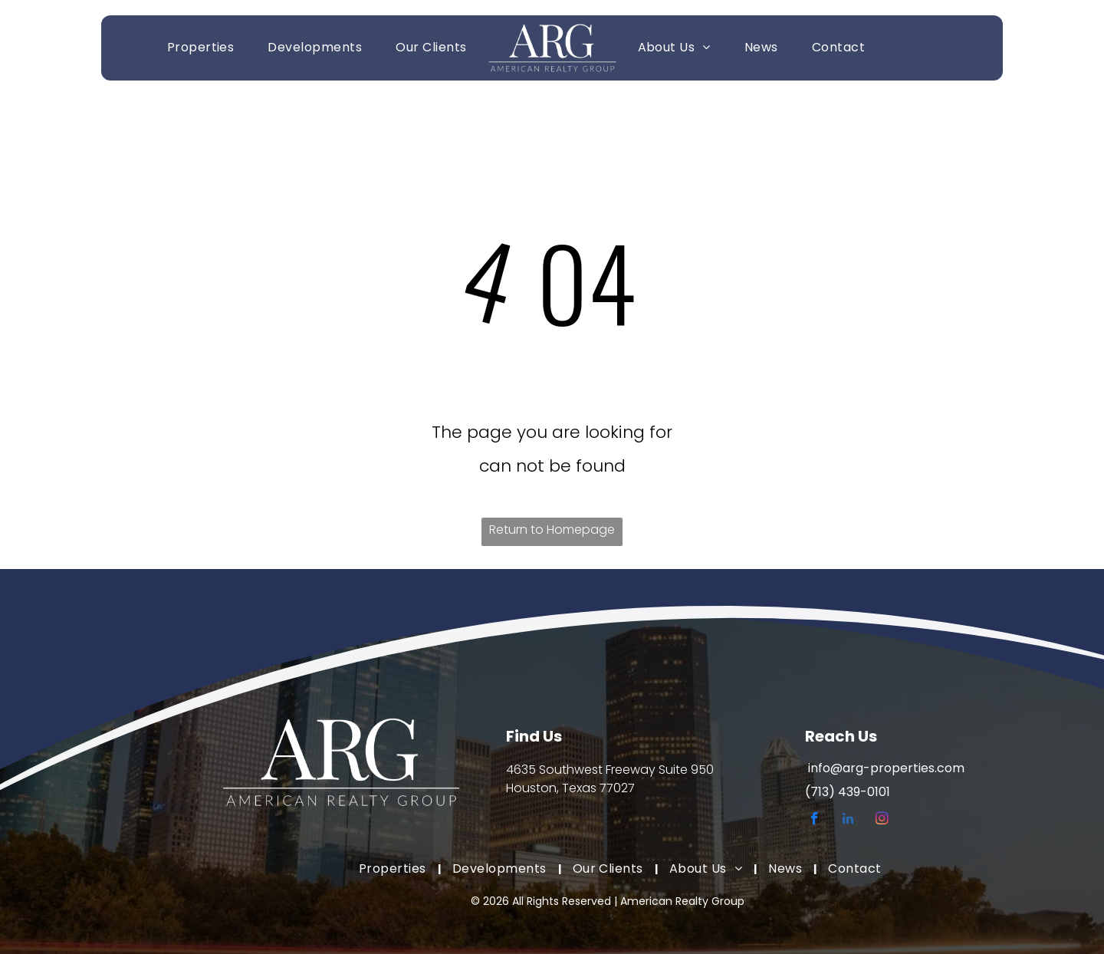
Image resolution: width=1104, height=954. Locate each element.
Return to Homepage (552, 529)
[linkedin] (848, 820)
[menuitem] (200, 48)
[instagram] (882, 820)
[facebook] (814, 820)
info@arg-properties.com (886, 768)
